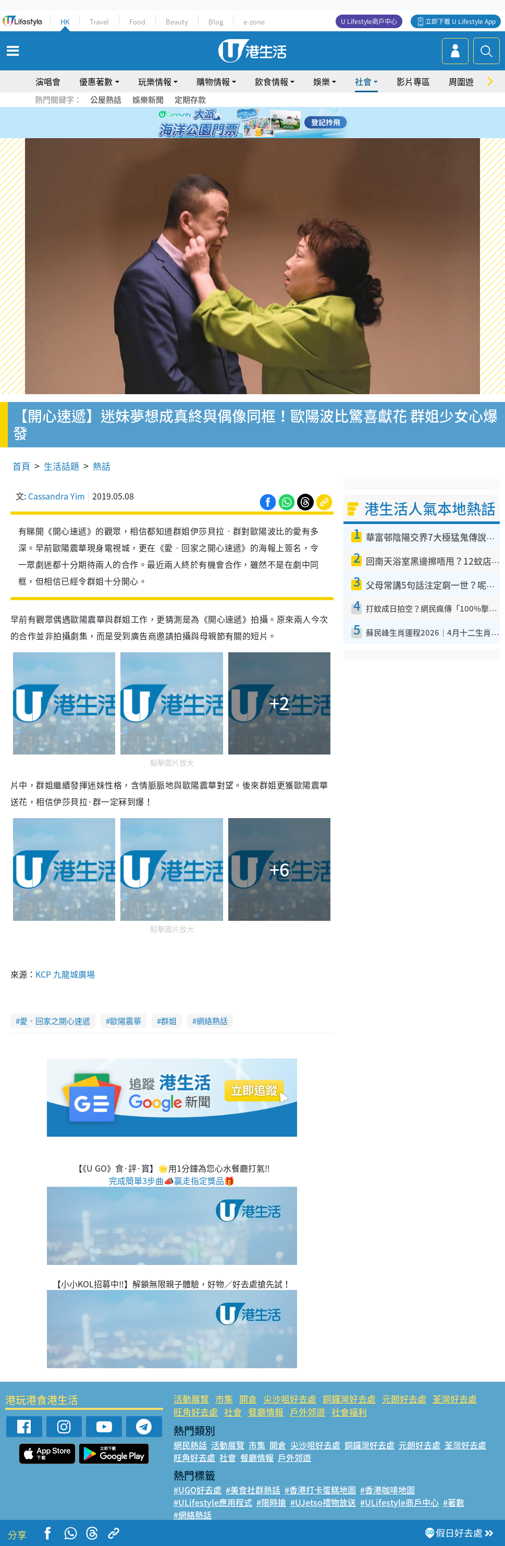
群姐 (169, 1021)
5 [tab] (271, 123)
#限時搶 (271, 1502)
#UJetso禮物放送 (323, 1502)
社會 (363, 81)
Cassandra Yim (56, 496)
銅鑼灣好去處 (349, 1398)
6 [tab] (281, 123)
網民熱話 (190, 1445)
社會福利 (349, 1411)
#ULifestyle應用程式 (213, 1502)
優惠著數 (96, 81)
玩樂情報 (154, 81)
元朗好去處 (404, 1398)
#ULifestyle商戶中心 (399, 1502)
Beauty (177, 22)
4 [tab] (260, 123)
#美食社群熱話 (253, 1489)
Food (137, 22)
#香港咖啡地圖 (387, 1489)
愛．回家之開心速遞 (55, 1021)
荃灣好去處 (455, 1398)
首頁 (21, 465)
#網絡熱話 (193, 1514)
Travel (99, 22)
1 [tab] (229, 123)
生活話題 (61, 465)
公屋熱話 (105, 99)
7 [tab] (250, 135)
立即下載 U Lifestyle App (460, 21)
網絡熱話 (212, 1021)
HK (64, 22)
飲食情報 (271, 81)
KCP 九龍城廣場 (65, 974)
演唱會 (47, 81)
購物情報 (213, 81)
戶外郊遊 (307, 1411)
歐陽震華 (125, 1021)
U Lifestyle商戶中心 (369, 21)
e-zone (254, 22)
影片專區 (413, 81)
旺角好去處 (196, 1411)
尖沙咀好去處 (289, 1398)
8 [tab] (260, 135)
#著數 (453, 1502)
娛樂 (321, 81)
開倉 (248, 1398)
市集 (224, 1398)
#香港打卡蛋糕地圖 (320, 1489)
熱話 (101, 465)
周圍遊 (461, 81)
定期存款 (190, 99)
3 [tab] (250, 123)
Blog (215, 22)
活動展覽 (191, 1398)
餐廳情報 (266, 1411)
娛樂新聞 (148, 99)
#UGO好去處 (197, 1489)
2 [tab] (240, 123)
